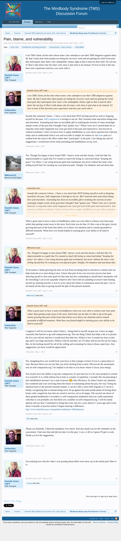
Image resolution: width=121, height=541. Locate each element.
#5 (116, 304)
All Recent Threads (26, 26)
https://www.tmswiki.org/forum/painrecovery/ (48, 44)
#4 (116, 251)
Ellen (28, 432)
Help (49, 22)
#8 (116, 459)
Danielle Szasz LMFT (65, 56)
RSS (116, 531)
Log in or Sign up (107, 2)
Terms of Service (99, 535)
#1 (116, 86)
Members (39, 22)
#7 (116, 427)
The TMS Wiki (14, 22)
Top (112, 531)
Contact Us (93, 531)
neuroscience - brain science (59, 60)
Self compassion (51, 132)
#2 (116, 159)
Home (107, 531)
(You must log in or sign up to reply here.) (102, 509)
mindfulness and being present (33, 60)
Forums (27, 22)
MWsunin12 (10, 188)
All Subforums (10, 26)
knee (101, 148)
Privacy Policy (112, 535)
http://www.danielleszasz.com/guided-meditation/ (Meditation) (55, 422)
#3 (116, 185)
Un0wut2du (10, 123)
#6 (116, 365)
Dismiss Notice (115, 40)
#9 (116, 491)
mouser (29, 496)
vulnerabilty (79, 60)
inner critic (14, 60)
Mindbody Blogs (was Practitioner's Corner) (31, 56)
